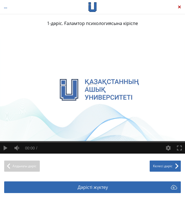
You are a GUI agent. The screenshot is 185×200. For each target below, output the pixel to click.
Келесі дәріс (162, 166)
